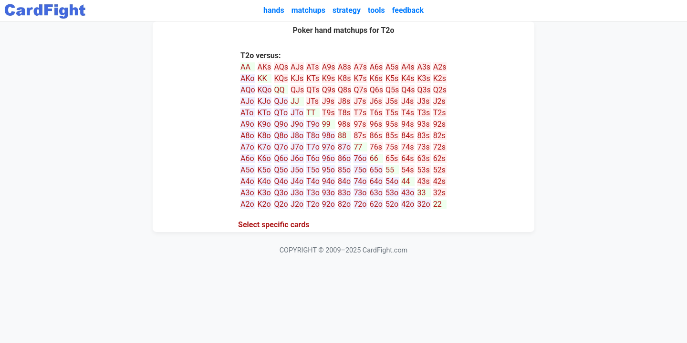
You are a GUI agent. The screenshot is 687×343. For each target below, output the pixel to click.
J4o (297, 181)
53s (423, 169)
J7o (297, 146)
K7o (264, 146)
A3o (247, 192)
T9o (313, 124)
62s (439, 158)
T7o (313, 146)
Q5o (281, 169)
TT (310, 112)
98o (328, 135)
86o (344, 158)
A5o (247, 169)
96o (328, 158)
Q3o (281, 192)
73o (360, 192)
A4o (247, 181)
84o (344, 181)
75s (391, 146)
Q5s (392, 89)
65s (391, 158)
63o (376, 192)
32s (439, 192)
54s (407, 169)
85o (344, 169)
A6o (247, 158)
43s (423, 181)
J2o (297, 204)
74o (360, 181)
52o (391, 204)
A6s (376, 66)
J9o (297, 124)
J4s (407, 101)
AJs (297, 66)
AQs (281, 66)
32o (423, 204)
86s (376, 135)
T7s (360, 112)
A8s (344, 66)
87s (360, 135)
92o (328, 204)
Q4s (408, 89)
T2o (313, 204)
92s (439, 124)
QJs (297, 89)
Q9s (328, 89)
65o (376, 169)
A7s (360, 66)
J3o (297, 192)
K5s (391, 78)
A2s (440, 66)
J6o (297, 158)
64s (407, 158)
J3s (423, 101)
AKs (264, 66)
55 (389, 169)
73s (423, 146)
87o (344, 146)
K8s (344, 78)
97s (360, 124)
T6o (313, 158)
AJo (247, 101)
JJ (295, 101)
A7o (247, 146)
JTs (312, 101)
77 (358, 146)
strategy (347, 10)
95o (328, 169)
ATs (312, 66)
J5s (391, 101)
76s (376, 146)
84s (407, 135)
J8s (344, 101)
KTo (264, 112)
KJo (264, 101)
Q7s (360, 89)
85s (391, 135)
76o (360, 158)
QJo (281, 101)
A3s (423, 66)
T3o (313, 192)
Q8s (344, 89)
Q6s (376, 89)
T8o (313, 135)
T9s (328, 112)
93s (423, 124)
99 (326, 124)
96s (376, 124)
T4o (313, 181)
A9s (328, 66)
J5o (297, 169)
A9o (247, 124)
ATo (246, 112)
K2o (264, 204)
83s (423, 135)
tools (376, 10)
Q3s (423, 89)
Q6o (281, 158)
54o (391, 181)
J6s (376, 101)
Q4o (281, 181)
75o (360, 169)
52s (439, 169)
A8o (247, 135)
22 (437, 204)
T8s (344, 112)
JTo (297, 112)
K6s (376, 78)
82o (344, 204)
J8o (297, 135)
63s (423, 158)
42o (407, 204)
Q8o (281, 135)
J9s (328, 101)
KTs (312, 78)
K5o (264, 169)
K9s (328, 78)
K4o (264, 181)
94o (328, 181)
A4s (408, 66)
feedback (408, 10)
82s (439, 135)
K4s (407, 78)
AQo (247, 89)
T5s (391, 112)
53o (391, 192)
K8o (264, 135)
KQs (281, 78)
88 (342, 135)
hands (273, 10)
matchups (308, 10)
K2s (439, 78)
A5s (392, 66)
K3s (423, 78)
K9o (264, 124)
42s (439, 181)
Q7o (281, 146)
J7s (360, 101)
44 (405, 181)
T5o (313, 169)
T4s (407, 112)
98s (344, 124)
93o (328, 192)
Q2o (281, 204)
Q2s (440, 89)
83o (344, 192)
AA (245, 66)
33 (421, 192)
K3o (264, 192)
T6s (376, 112)
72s (439, 146)
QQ (279, 89)
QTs (313, 89)
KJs (297, 78)
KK (262, 78)
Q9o (281, 124)
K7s (360, 78)
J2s (439, 101)
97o (328, 146)
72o (360, 204)
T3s (423, 112)
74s (407, 146)
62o (376, 204)
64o (376, 181)
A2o (247, 204)
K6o (264, 158)
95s (391, 124)
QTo (281, 112)
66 (374, 158)
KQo (265, 89)
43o (407, 192)
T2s (439, 112)
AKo (247, 78)
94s (407, 124)
